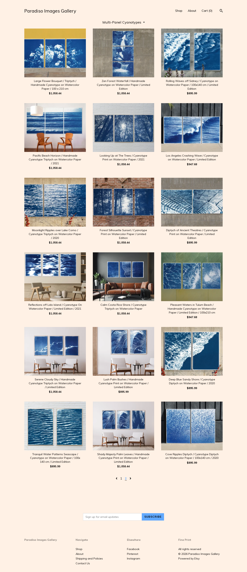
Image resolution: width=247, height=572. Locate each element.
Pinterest (132, 554)
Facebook (133, 549)
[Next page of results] (130, 478)
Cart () (207, 11)
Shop (178, 11)
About (192, 11)
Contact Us (83, 563)
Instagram (133, 558)
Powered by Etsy (189, 558)
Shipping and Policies (89, 558)
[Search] (221, 11)
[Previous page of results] (117, 478)
